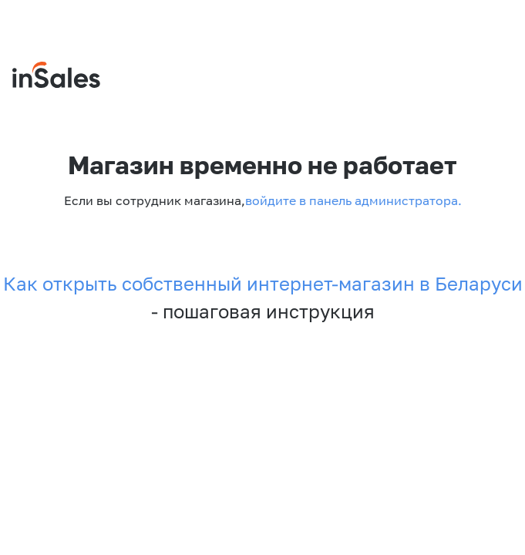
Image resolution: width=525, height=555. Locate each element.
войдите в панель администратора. (353, 200)
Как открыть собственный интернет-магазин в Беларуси (263, 283)
